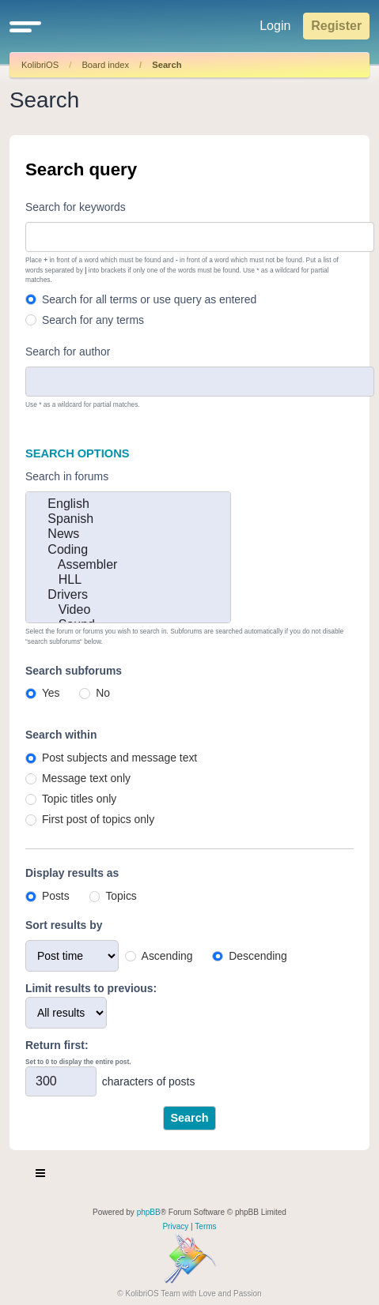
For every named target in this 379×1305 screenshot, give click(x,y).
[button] (25, 26)
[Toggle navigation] (41, 1175)
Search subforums (73, 670)
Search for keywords (75, 207)
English (128, 504)
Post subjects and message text (119, 757)
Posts (56, 895)
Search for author (67, 351)
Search (166, 65)
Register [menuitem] (336, 25)
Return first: (57, 1045)
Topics (120, 895)
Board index (105, 65)
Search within (61, 734)
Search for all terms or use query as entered (149, 299)
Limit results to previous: (91, 988)
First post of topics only (98, 819)
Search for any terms (93, 320)
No (103, 692)
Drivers (128, 595)
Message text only (86, 778)
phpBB (149, 1212)
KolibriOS (40, 65)
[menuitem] (175, 1227)
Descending (257, 956)
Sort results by (63, 925)
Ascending (167, 956)
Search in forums (66, 476)
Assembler (128, 565)
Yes (51, 692)
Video (128, 610)
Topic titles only (79, 798)
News (128, 534)
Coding (128, 550)
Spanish (128, 519)
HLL (128, 580)
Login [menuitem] (275, 25)
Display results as (72, 873)
